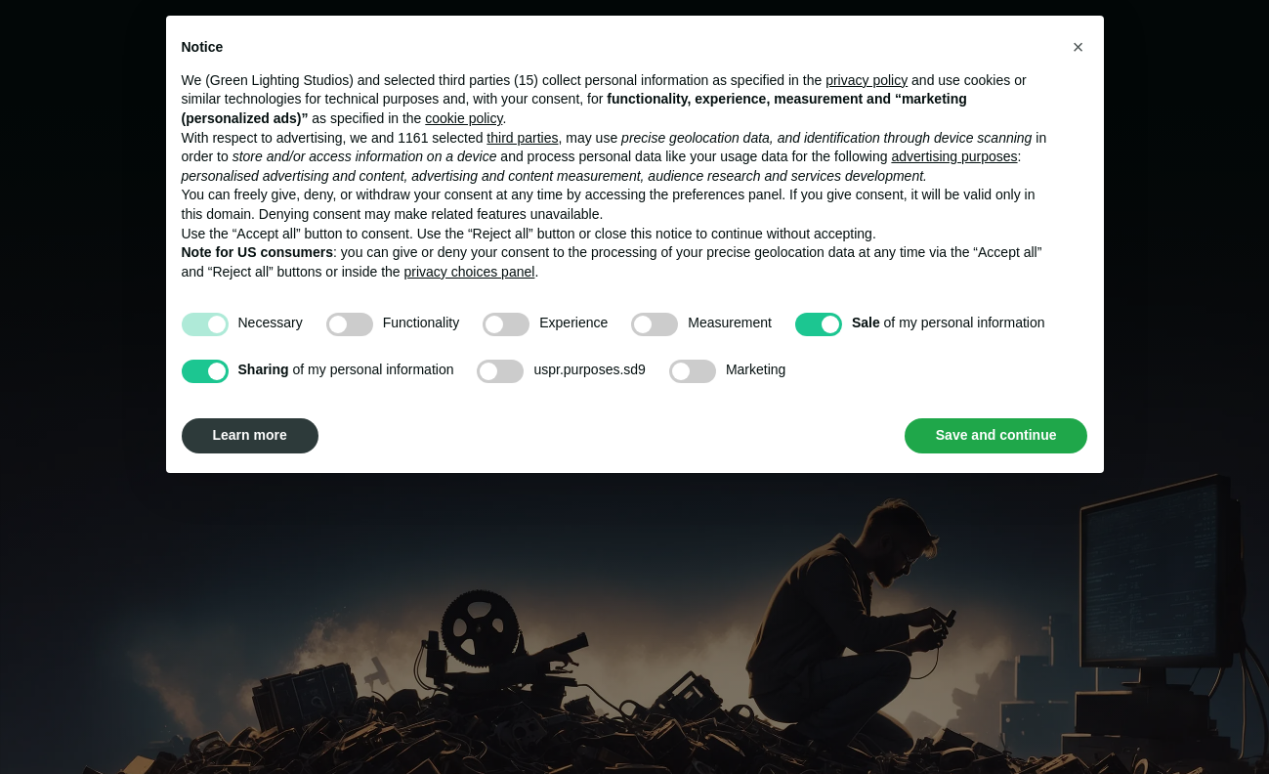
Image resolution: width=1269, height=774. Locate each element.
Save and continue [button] (996, 435)
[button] (1078, 47)
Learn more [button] (250, 435)
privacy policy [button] (866, 80)
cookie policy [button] (463, 118)
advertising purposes (954, 156)
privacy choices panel (469, 272)
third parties (522, 138)
